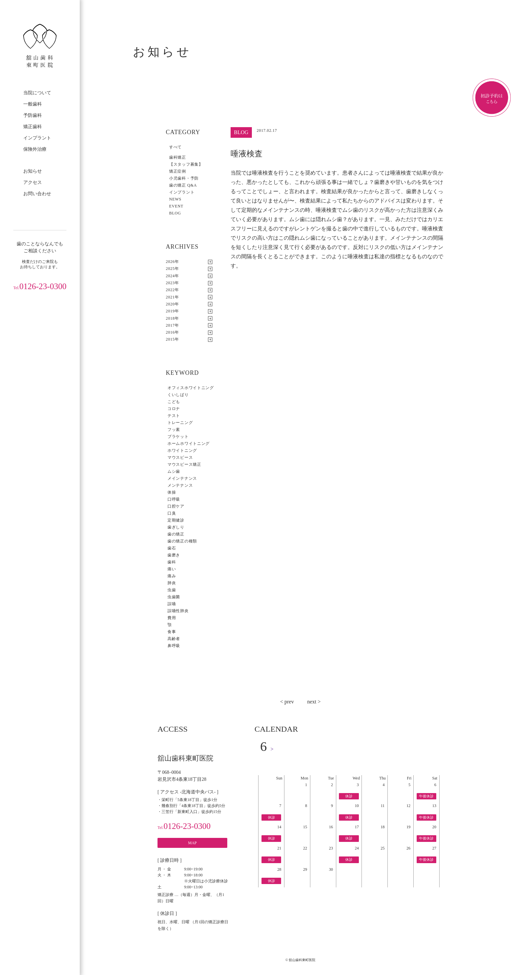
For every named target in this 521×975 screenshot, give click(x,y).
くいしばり (178, 394)
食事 (171, 631)
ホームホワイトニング (188, 443)
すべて (175, 147)
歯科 (171, 562)
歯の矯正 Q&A (183, 185)
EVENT (176, 206)
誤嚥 (171, 604)
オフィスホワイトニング (190, 387)
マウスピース (180, 457)
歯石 (171, 548)
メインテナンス (182, 478)
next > (314, 701)
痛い (171, 569)
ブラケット (178, 436)
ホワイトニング (182, 450)
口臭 (171, 513)
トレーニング (180, 422)
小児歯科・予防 (184, 178)
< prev (287, 701)
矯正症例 (177, 171)
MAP (192, 843)
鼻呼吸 (173, 645)
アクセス (32, 182)
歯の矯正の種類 (182, 541)
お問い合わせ (37, 193)
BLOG (175, 213)
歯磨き (173, 555)
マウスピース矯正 (184, 464)
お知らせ (32, 171)
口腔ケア (175, 506)
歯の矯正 (175, 534)
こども (173, 401)
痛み (171, 576)
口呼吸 (173, 499)
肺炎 (171, 583)
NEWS (175, 199)
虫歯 (171, 590)
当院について (37, 92)
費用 (171, 617)
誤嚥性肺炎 (178, 611)
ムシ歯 (173, 471)
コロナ (173, 408)
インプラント (37, 137)
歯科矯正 (177, 157)
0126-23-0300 (39, 286)
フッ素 (173, 429)
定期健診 (175, 520)
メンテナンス (180, 485)
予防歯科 (32, 115)
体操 (171, 492)
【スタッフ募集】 (186, 164)
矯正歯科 (32, 126)
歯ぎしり (175, 527)
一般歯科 (32, 104)
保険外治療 (35, 149)
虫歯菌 (173, 597)
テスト (173, 415)
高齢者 (173, 638)
